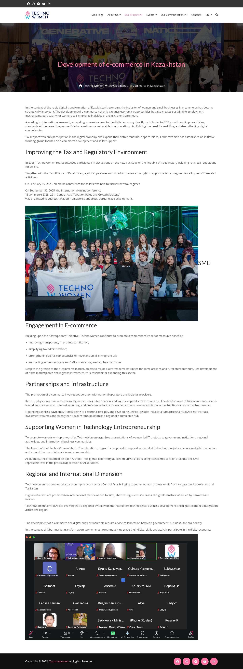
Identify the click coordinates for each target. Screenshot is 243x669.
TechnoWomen (59, 661)
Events (151, 14)
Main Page (97, 14)
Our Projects (133, 14)
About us (114, 14)
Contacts (196, 14)
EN (209, 14)
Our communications (174, 14)
